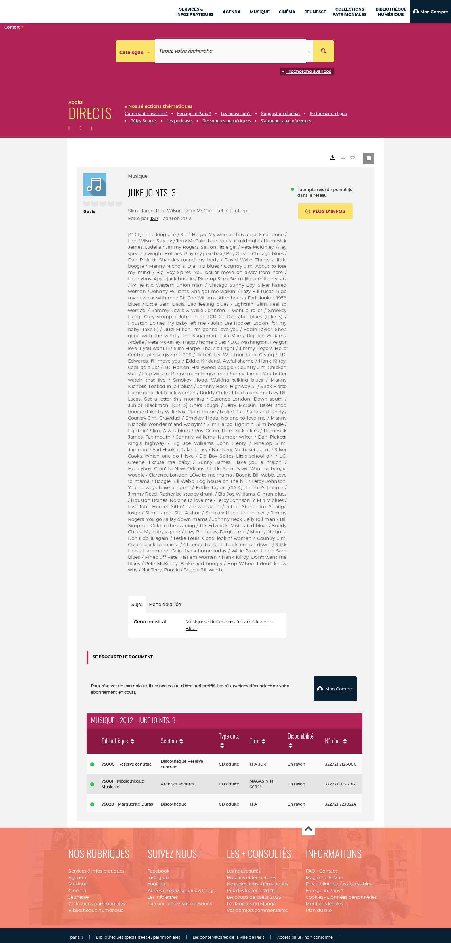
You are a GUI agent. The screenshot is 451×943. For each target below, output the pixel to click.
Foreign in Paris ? (324, 887)
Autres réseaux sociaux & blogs (181, 887)
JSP (154, 218)
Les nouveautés (243, 868)
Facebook (158, 868)
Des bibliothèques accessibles (339, 880)
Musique (77, 880)
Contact (328, 868)
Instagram (159, 874)
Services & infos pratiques (96, 868)
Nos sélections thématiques (257, 880)
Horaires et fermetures (251, 874)
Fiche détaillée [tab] (165, 604)
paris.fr (76, 933)
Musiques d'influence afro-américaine (227, 622)
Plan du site (319, 907)
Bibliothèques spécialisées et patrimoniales (138, 933)
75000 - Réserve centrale (127, 760)
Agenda (77, 874)
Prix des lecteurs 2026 (251, 887)
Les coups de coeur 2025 (254, 894)
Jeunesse (78, 894)
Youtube (157, 880)
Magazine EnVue (324, 874)
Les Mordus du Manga (251, 900)
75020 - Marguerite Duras (127, 801)
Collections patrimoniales (96, 900)
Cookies (314, 894)
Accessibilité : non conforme (305, 933)
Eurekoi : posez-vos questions (180, 900)
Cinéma (77, 887)
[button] (430, 11)
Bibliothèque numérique (95, 907)
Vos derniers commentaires (257, 907)
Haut (308, 826)
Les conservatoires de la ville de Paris (228, 933)
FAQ (310, 868)
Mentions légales (324, 900)
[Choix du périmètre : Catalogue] (135, 51)
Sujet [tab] (137, 604)
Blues (191, 628)
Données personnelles (352, 894)
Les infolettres (163, 894)
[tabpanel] (207, 625)
